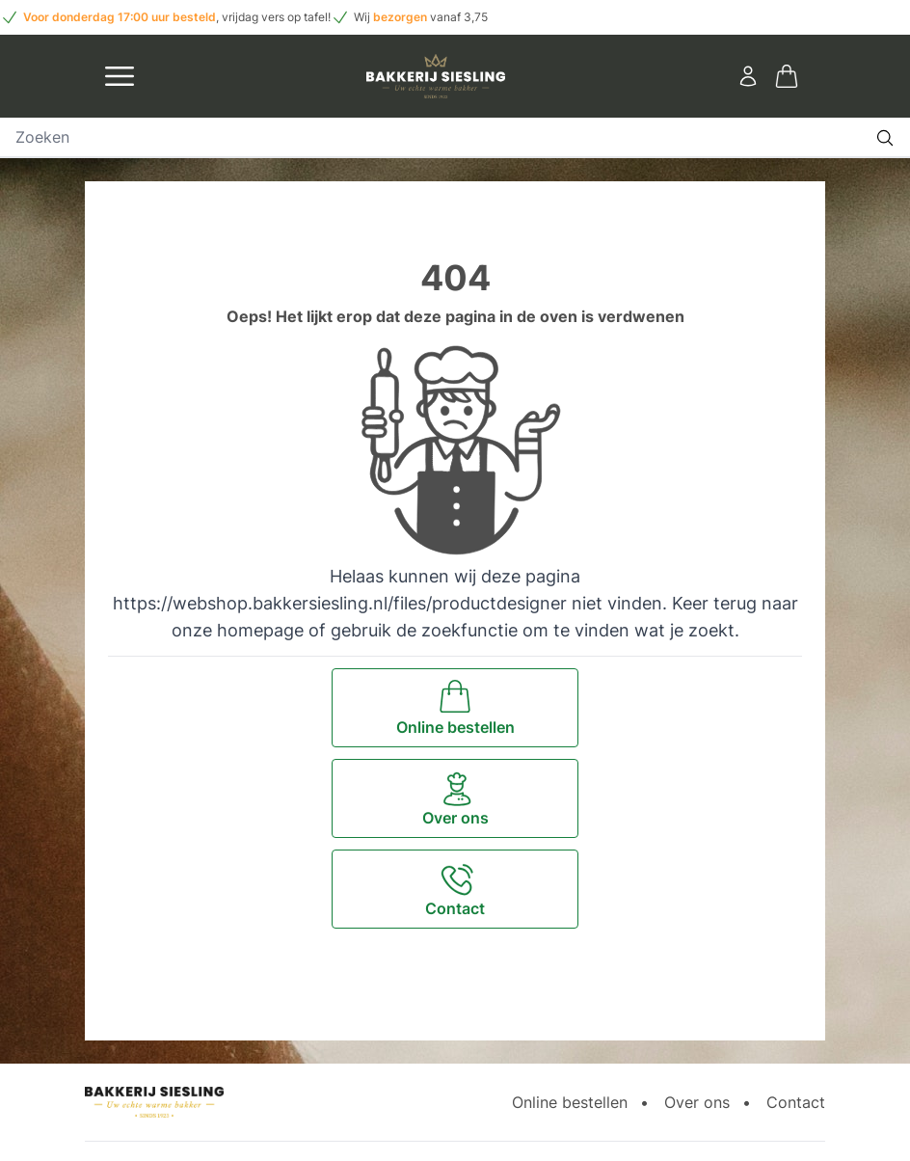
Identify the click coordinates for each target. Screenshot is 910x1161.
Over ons (697, 1102)
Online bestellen (570, 1102)
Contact (795, 1102)
